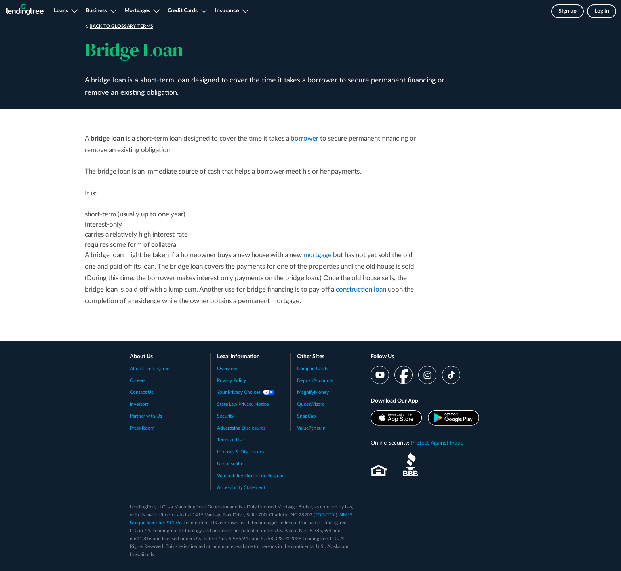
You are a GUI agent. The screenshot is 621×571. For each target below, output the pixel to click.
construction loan (361, 289)
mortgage (317, 255)
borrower (304, 138)
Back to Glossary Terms (121, 26)
